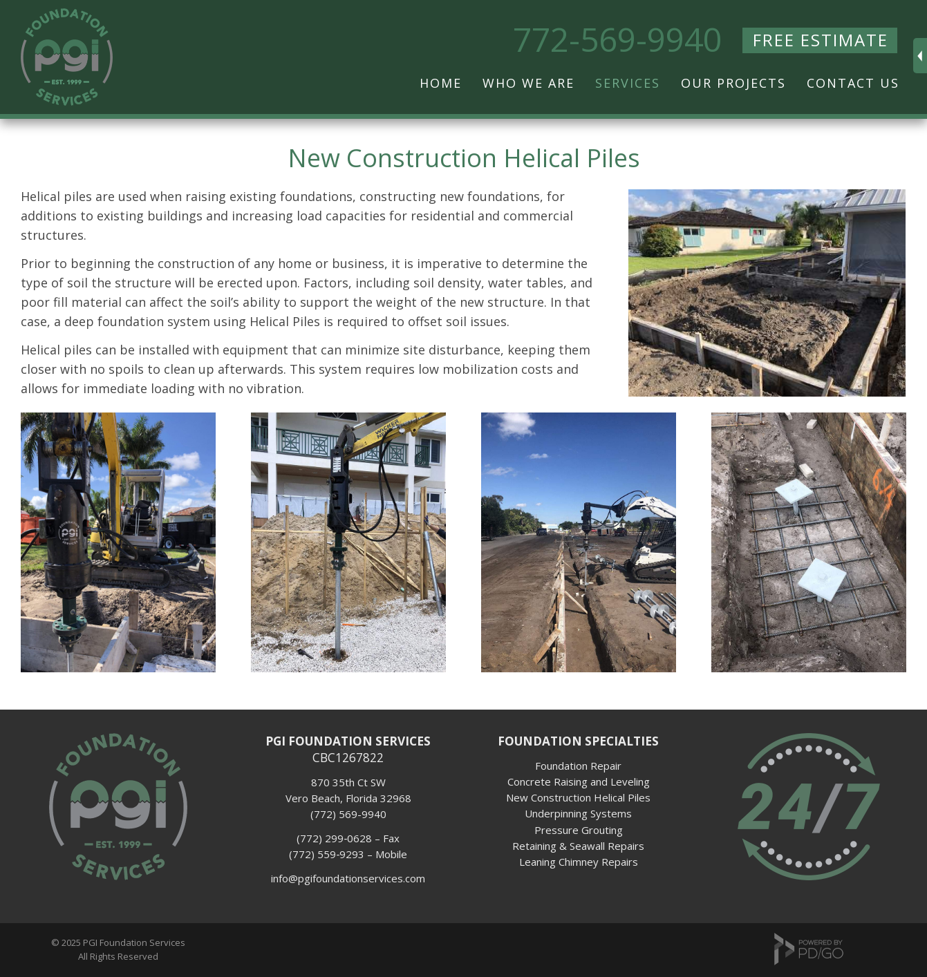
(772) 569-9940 (348, 814)
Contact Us (853, 83)
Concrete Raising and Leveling (578, 781)
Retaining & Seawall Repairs (578, 846)
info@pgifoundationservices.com (348, 878)
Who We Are (528, 83)
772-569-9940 (617, 39)
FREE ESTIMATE (820, 39)
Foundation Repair (578, 765)
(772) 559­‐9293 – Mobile (348, 854)
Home (441, 83)
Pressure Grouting (578, 830)
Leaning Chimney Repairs (578, 862)
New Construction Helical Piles (578, 797)
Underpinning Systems (578, 813)
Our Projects (733, 83)
